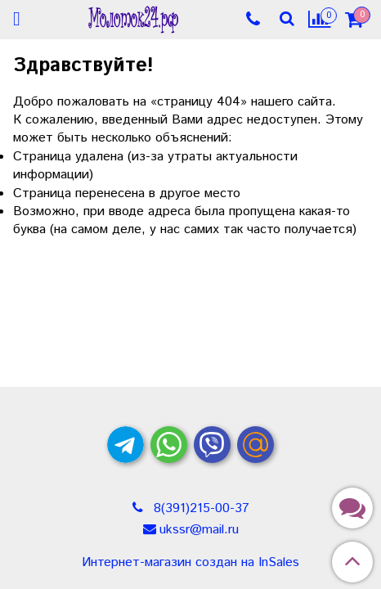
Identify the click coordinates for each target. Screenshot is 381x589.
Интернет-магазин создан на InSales (190, 562)
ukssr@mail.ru (199, 529)
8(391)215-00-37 (199, 508)
